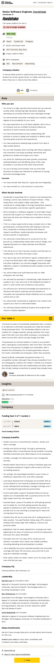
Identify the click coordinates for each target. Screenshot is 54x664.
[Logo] (7, 2)
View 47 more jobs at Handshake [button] (16, 654)
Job (20, 90)
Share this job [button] (8, 650)
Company (31, 90)
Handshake (39, 11)
